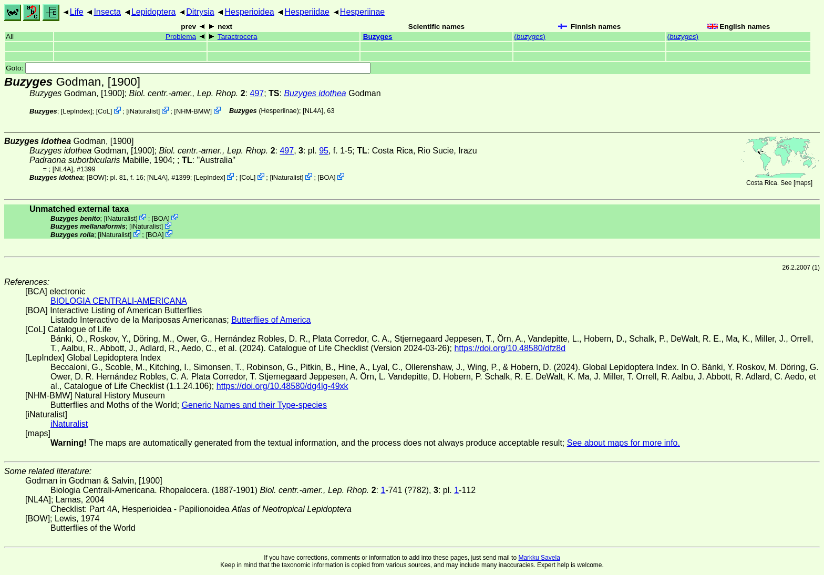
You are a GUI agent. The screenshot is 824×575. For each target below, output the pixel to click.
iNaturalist (143, 111)
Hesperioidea (249, 11)
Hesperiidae (307, 11)
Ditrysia (200, 11)
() (529, 36)
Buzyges (378, 36)
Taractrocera (238, 36)
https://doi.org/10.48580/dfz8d (509, 348)
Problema (181, 36)
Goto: (188, 68)
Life (77, 11)
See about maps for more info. (623, 442)
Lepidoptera (153, 11)
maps (802, 183)
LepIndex (76, 111)
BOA (327, 177)
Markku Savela (539, 557)
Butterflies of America (271, 319)
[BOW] (97, 177)
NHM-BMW (193, 111)
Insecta (107, 11)
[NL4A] (313, 111)
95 (323, 150)
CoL (104, 111)
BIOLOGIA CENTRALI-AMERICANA (118, 300)
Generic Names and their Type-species (254, 405)
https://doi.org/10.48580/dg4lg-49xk (282, 386)
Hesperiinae (362, 11)
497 (257, 93)
